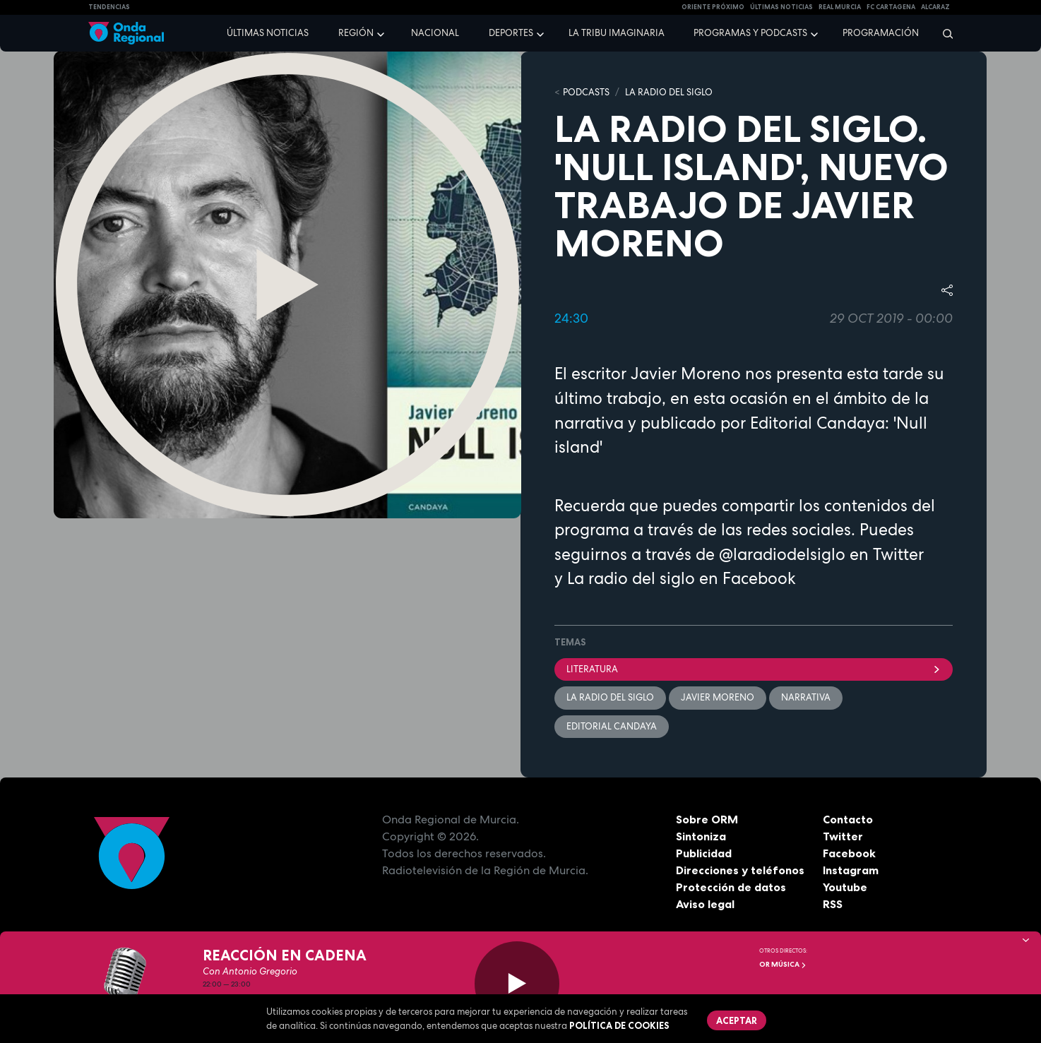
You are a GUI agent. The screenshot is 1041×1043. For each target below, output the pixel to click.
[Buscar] (943, 33)
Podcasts (586, 92)
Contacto (848, 819)
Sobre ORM (707, 819)
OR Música (783, 964)
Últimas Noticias (781, 7)
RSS (833, 904)
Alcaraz (935, 7)
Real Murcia (840, 7)
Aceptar (736, 1020)
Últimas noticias (268, 33)
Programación (881, 33)
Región (356, 33)
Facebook (849, 853)
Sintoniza (701, 836)
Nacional (435, 33)
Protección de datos (731, 887)
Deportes (511, 33)
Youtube (845, 887)
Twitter (843, 836)
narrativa (806, 697)
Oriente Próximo (713, 7)
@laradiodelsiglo (782, 554)
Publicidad (704, 853)
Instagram (851, 870)
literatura (753, 669)
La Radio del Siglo (669, 92)
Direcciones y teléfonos (740, 870)
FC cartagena (891, 7)
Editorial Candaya (611, 726)
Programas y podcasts (750, 33)
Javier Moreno (717, 697)
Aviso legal (705, 904)
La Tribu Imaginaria (617, 33)
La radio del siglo (631, 578)
